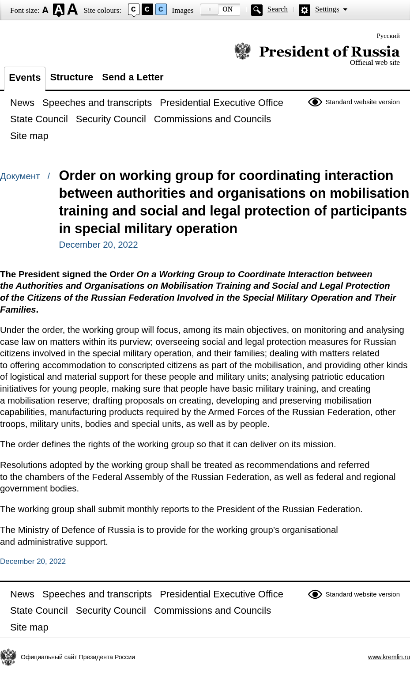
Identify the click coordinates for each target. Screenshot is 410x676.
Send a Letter (132, 77)
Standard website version (363, 102)
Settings (327, 9)
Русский (388, 35)
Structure (71, 77)
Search (277, 9)
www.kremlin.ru (389, 657)
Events (25, 77)
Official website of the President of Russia (317, 54)
